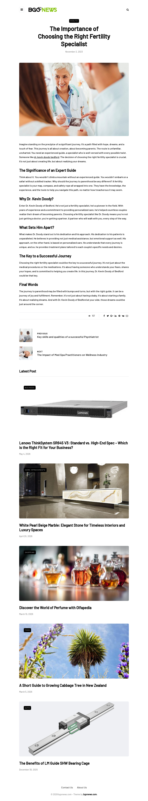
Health (74, 21)
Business (29, 388)
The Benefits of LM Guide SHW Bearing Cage (54, 763)
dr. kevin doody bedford (46, 157)
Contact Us (67, 787)
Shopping (30, 552)
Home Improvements (35, 470)
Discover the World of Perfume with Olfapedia (55, 607)
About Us (82, 787)
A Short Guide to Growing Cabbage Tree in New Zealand (62, 685)
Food (27, 630)
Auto (27, 708)
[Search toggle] (126, 9)
